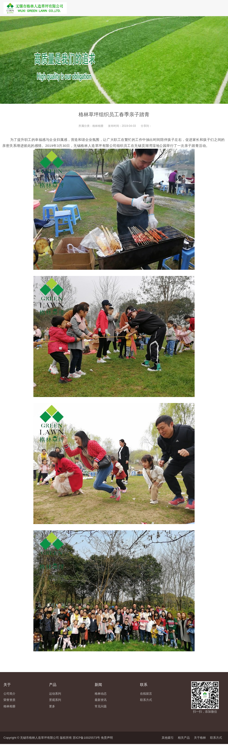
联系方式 (216, 737)
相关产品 (184, 737)
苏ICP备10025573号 (86, 737)
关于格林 (200, 737)
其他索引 (168, 737)
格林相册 (97, 125)
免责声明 (107, 737)
